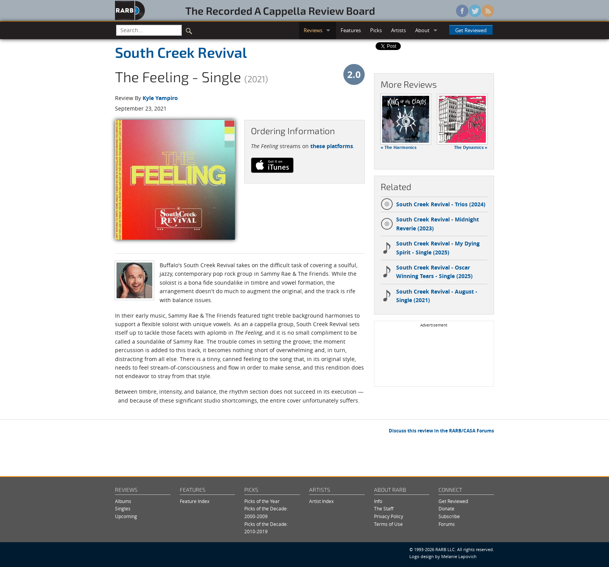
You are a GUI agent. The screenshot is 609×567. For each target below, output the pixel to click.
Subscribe (449, 516)
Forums (446, 524)
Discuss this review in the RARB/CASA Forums (441, 430)
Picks (376, 30)
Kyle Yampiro (160, 98)
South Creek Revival (181, 52)
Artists (398, 30)
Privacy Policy (388, 516)
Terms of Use (388, 524)
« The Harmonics (398, 147)
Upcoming (126, 516)
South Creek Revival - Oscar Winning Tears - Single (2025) (427, 272)
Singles (122, 508)
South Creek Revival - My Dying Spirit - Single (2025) (430, 248)
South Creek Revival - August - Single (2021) (429, 296)
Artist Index (321, 501)
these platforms (331, 146)
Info (378, 501)
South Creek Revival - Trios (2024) (433, 204)
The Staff (383, 508)
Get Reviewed (471, 30)
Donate (446, 508)
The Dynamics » (470, 147)
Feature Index (194, 501)
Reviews (313, 30)
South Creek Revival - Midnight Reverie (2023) (430, 224)
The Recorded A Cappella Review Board (280, 10)
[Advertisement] (434, 356)
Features (351, 30)
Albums (123, 501)
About (422, 30)
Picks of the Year (262, 501)
